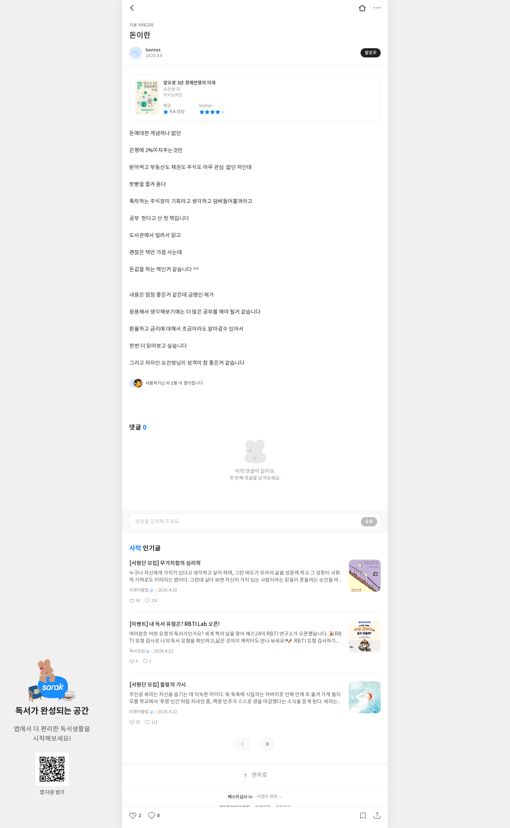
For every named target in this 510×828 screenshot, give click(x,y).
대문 (362, 7)
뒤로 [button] (132, 7)
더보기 (377, 7)
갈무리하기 (363, 815)
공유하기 (377, 815)
